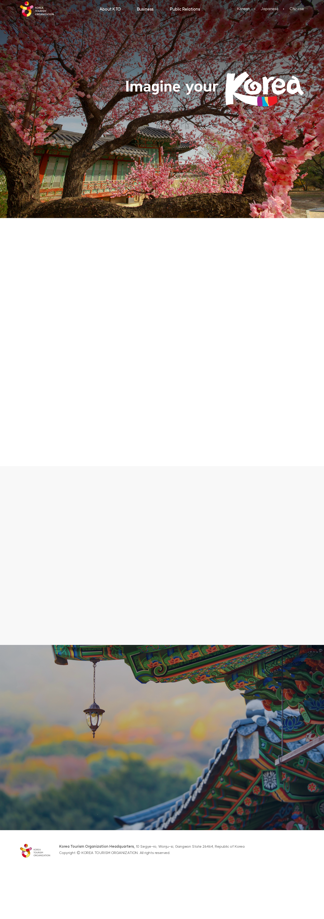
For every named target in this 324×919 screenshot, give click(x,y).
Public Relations (185, 9)
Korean (243, 8)
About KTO (110, 9)
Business (145, 9)
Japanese (270, 8)
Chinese (296, 8)
